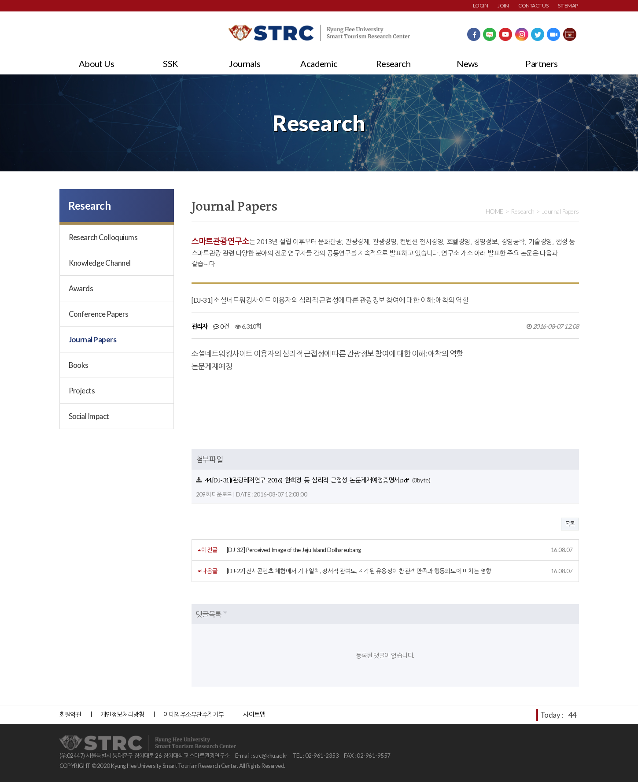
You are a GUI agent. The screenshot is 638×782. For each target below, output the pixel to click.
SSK (170, 63)
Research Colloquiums (103, 237)
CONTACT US (533, 5)
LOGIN (480, 5)
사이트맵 (254, 714)
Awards (81, 288)
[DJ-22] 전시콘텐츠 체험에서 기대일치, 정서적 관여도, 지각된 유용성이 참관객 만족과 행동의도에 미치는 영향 (359, 570)
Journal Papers (93, 339)
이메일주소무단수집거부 (193, 714)
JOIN (503, 5)
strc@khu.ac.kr (270, 755)
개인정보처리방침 (122, 714)
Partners (541, 63)
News (467, 63)
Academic (319, 63)
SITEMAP (568, 5)
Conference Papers (99, 314)
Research (393, 63)
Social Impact (89, 416)
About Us (96, 63)
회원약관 (70, 714)
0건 (221, 326)
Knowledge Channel (100, 262)
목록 (570, 523)
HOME (494, 211)
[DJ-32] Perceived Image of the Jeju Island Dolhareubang (294, 549)
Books (79, 365)
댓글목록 (208, 614)
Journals (245, 63)
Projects (82, 390)
